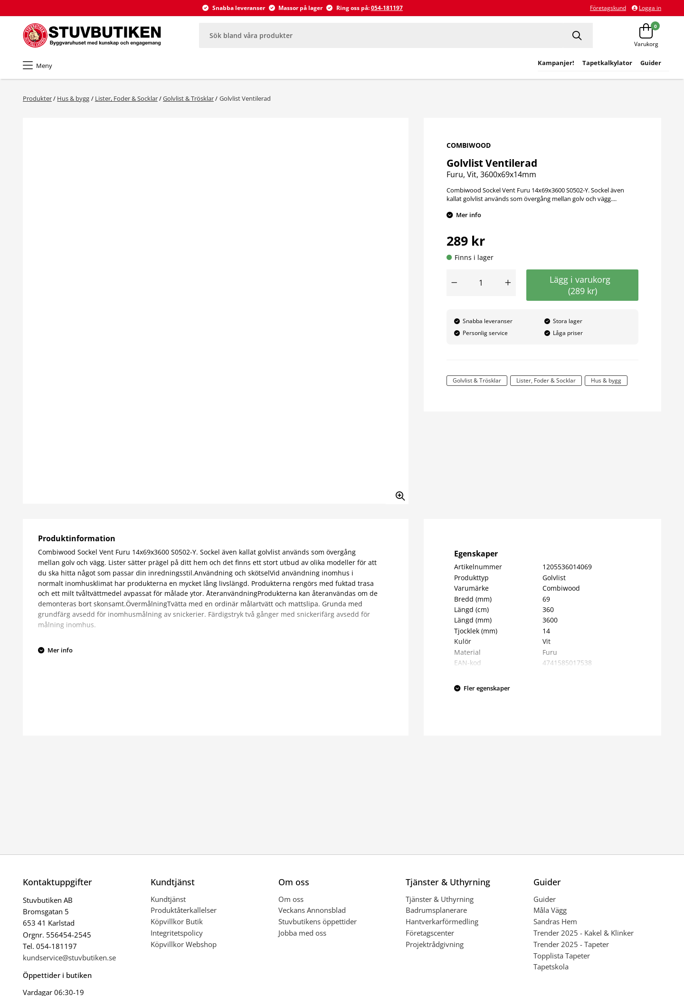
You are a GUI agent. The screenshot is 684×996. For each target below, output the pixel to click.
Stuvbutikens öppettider (317, 921)
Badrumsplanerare (436, 910)
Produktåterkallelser (184, 910)
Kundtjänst (168, 899)
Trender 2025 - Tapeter (571, 944)
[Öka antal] (508, 282)
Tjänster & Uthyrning (440, 899)
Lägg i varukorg (582, 285)
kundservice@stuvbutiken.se (69, 957)
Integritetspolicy (177, 933)
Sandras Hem (555, 921)
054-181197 (387, 8)
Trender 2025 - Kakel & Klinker (583, 933)
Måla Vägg (550, 910)
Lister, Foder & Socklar (126, 98)
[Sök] (578, 35)
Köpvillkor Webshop (184, 944)
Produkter (37, 98)
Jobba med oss (302, 933)
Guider (544, 899)
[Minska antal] (454, 282)
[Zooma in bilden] (397, 492)
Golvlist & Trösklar (188, 98)
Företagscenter (430, 933)
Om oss (291, 899)
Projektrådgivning (435, 944)
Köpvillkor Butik (177, 921)
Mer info (468, 215)
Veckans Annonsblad (312, 910)
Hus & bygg (73, 98)
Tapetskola (551, 966)
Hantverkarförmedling (442, 921)
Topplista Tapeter (561, 955)
